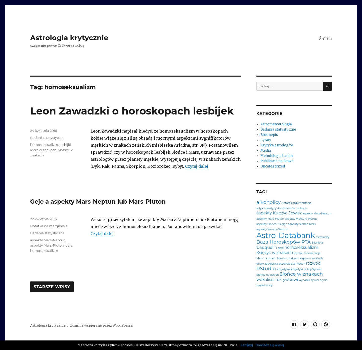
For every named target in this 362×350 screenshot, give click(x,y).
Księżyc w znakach (274, 253)
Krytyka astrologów (276, 145)
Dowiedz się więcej (269, 345)
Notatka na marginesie (49, 226)
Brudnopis (269, 135)
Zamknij (247, 345)
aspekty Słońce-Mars (302, 224)
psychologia (287, 264)
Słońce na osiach (267, 275)
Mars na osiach (266, 258)
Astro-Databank (285, 235)
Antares (286, 203)
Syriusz (317, 269)
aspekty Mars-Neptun (47, 240)
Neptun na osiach (311, 258)
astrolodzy (322, 237)
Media (265, 150)
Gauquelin (266, 248)
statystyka (283, 269)
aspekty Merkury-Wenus (301, 219)
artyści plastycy (266, 208)
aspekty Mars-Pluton (47, 245)
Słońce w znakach (301, 274)
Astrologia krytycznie (69, 37)
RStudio (266, 268)
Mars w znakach (43, 150)
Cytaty (265, 140)
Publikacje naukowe (276, 161)
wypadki (304, 280)
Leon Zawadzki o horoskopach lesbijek (132, 111)
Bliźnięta (317, 243)
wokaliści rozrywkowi (277, 280)
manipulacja (312, 253)
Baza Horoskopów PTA (283, 242)
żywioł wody (264, 285)
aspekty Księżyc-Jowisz (279, 213)
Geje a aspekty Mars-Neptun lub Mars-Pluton (98, 201)
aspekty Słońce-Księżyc (271, 224)
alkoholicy (268, 202)
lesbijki (65, 145)
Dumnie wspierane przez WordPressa (101, 325)
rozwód (313, 263)
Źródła (325, 38)
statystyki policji (301, 269)
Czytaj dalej (196, 166)
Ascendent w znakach (292, 208)
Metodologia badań (276, 156)
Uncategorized (272, 166)
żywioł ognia (319, 280)
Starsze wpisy (52, 287)
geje (68, 245)
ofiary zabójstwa (267, 264)
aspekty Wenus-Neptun (272, 229)
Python (300, 264)
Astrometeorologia (276, 124)
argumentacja (301, 203)
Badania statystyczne (47, 138)
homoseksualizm (44, 145)
